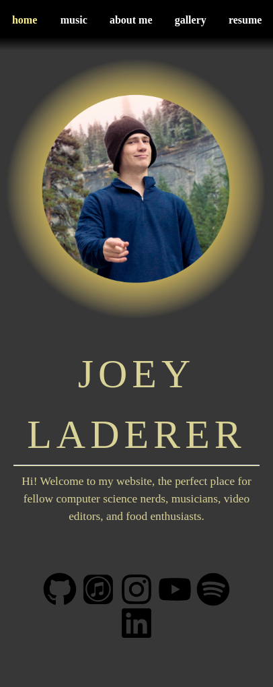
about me (131, 20)
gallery (190, 20)
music (74, 20)
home (24, 20)
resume (245, 20)
